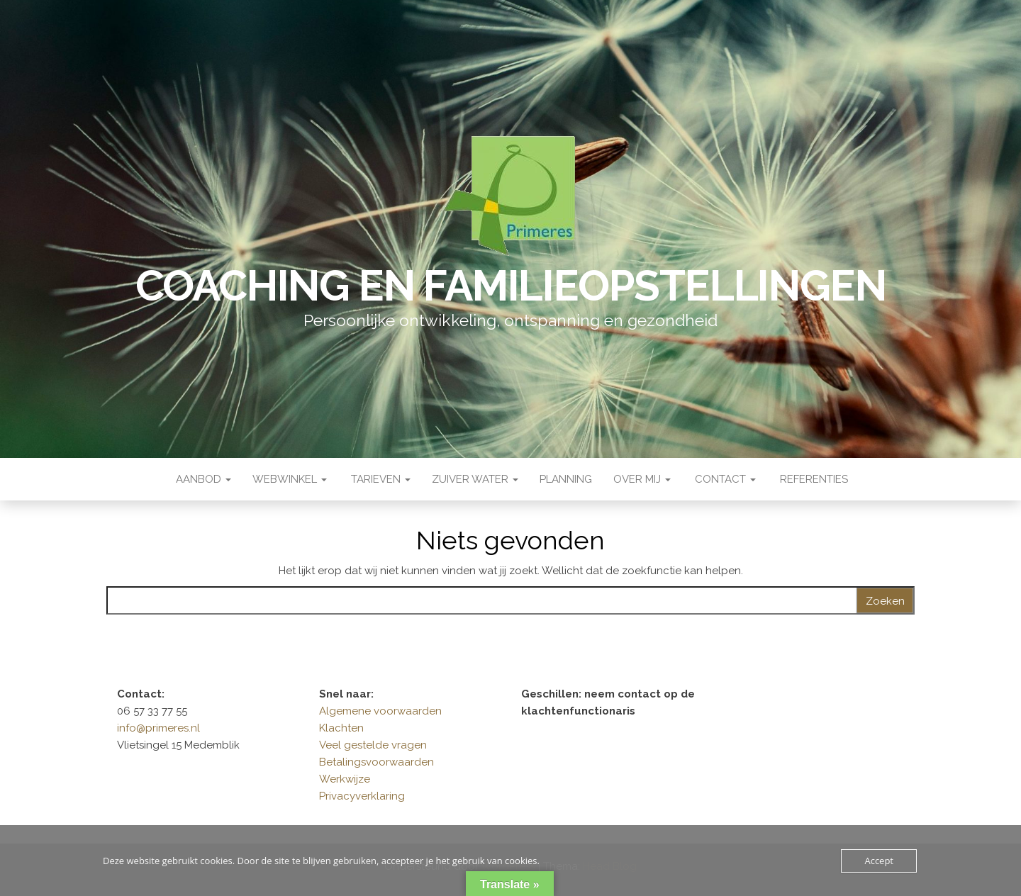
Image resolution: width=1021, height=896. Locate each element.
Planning (566, 479)
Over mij (642, 479)
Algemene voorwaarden (380, 711)
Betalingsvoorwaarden (376, 762)
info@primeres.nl (158, 728)
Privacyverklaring (362, 796)
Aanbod (202, 479)
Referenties (812, 479)
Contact (724, 479)
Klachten (341, 728)
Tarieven (379, 479)
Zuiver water (475, 479)
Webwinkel (289, 479)
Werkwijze (344, 779)
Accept (878, 860)
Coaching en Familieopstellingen (510, 285)
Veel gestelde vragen (373, 745)
